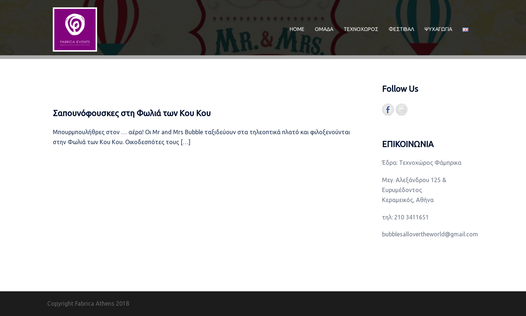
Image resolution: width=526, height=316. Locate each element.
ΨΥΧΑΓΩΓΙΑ (438, 29)
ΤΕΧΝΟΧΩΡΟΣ (361, 29)
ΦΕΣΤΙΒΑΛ (401, 29)
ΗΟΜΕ (297, 29)
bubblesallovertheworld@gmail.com (430, 234)
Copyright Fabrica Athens (80, 303)
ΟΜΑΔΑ (324, 29)
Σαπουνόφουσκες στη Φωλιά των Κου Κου (132, 113)
